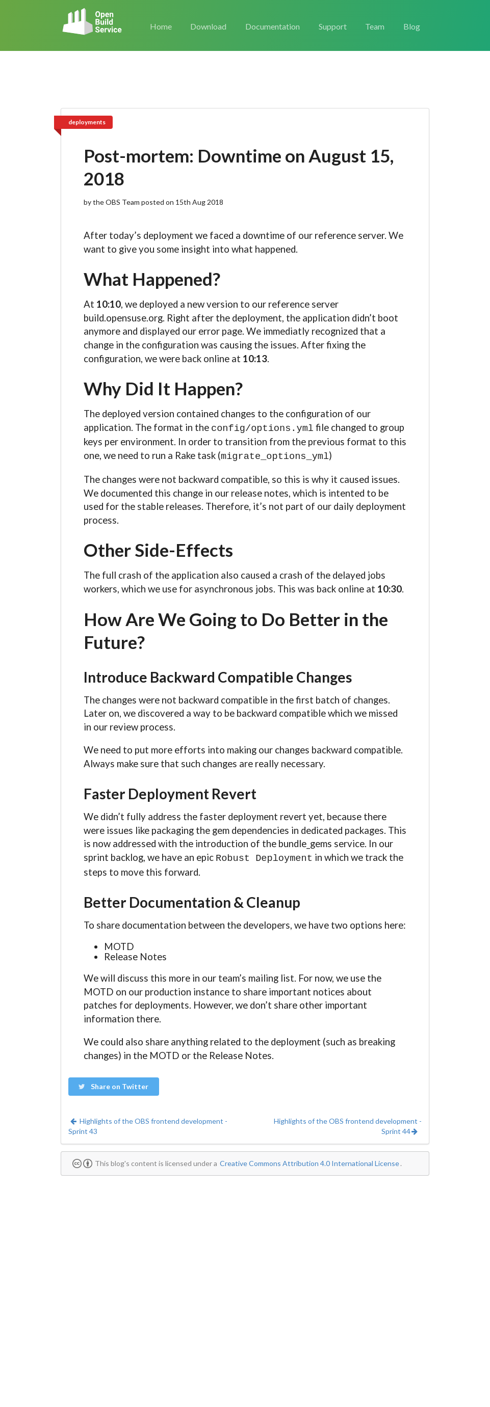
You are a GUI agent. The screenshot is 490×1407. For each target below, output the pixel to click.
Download (208, 26)
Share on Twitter (113, 1083)
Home (161, 26)
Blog (411, 26)
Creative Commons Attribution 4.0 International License (309, 1160)
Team (374, 26)
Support (333, 26)
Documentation (272, 26)
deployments (87, 122)
